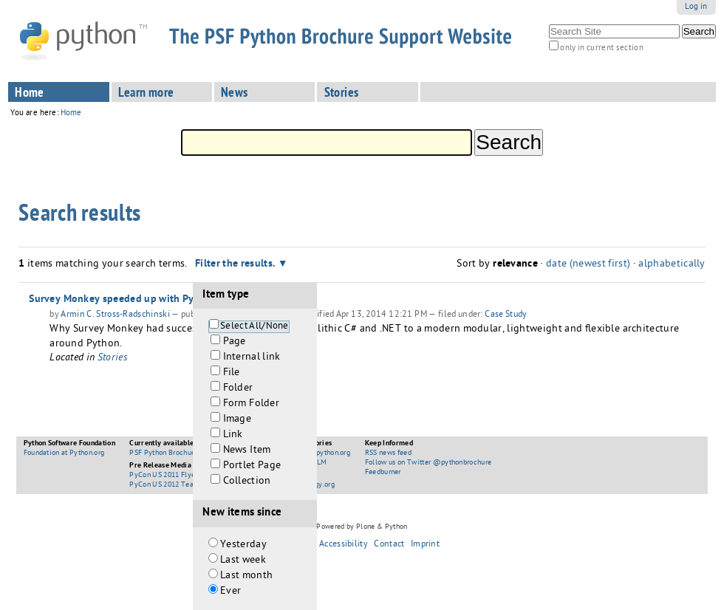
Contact (389, 545)
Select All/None (254, 326)
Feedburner (383, 472)
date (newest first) (588, 264)
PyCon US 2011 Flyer (163, 475)
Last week (243, 561)
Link (233, 435)
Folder (238, 389)
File (231, 373)
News (234, 93)
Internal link (252, 358)
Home (29, 93)
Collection (247, 482)
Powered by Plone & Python (361, 527)
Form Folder (251, 404)
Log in (696, 7)
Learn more (146, 93)
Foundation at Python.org (64, 453)
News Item (247, 451)
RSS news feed (388, 453)
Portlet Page (252, 466)
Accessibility (343, 545)
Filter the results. (236, 264)
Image (237, 420)
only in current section (601, 48)
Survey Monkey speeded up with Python (122, 300)
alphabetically (671, 264)
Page (234, 342)
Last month (246, 576)
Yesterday (243, 545)
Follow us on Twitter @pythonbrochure (428, 463)
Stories (341, 93)
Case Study (506, 315)
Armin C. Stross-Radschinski (115, 315)
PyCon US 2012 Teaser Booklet (179, 485)
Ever (230, 592)
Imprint (425, 545)
